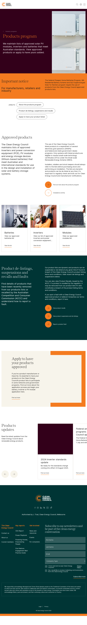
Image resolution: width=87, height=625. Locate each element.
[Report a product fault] (57, 324)
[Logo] (43, 498)
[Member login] (81, 4)
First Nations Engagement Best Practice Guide (21, 551)
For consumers (35, 542)
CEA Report (19, 531)
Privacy (46, 606)
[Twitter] (44, 507)
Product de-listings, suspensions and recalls (36, 111)
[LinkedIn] (41, 508)
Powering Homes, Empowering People (21, 542)
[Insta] (38, 507)
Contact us (5, 533)
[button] (5, 474)
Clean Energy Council (42, 610)
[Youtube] (47, 507)
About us (4, 537)
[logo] (6, 4)
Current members (7, 542)
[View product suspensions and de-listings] (63, 316)
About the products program (30, 105)
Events (32, 537)
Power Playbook (21, 535)
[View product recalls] (56, 308)
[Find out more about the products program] (63, 184)
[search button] (77, 4)
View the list (8, 246)
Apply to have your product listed (32, 117)
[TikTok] (51, 507)
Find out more (16, 398)
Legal (40, 606)
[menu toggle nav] (84, 4)
